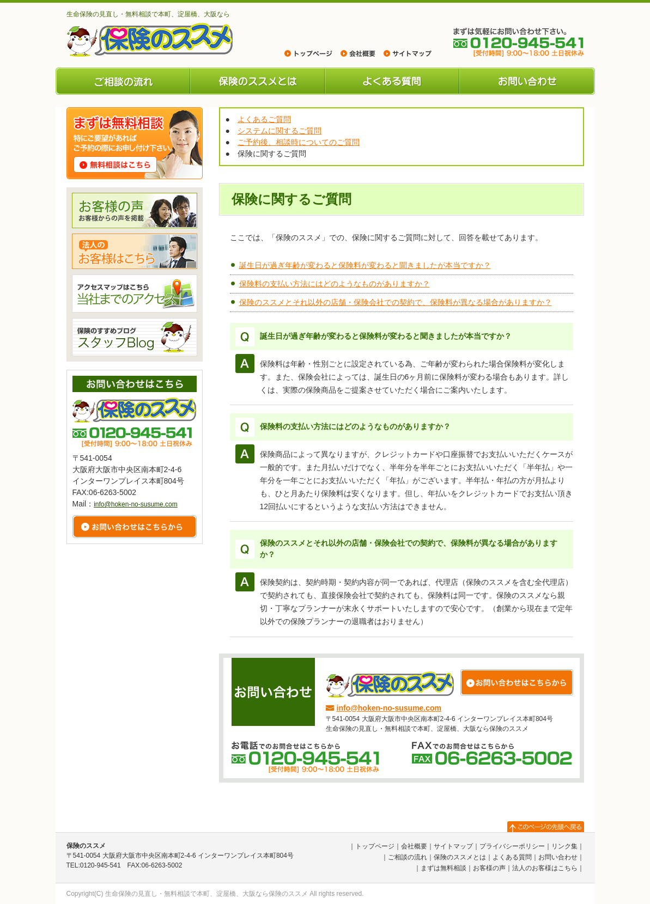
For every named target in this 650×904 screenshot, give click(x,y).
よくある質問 (392, 81)
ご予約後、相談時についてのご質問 (299, 142)
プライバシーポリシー (512, 846)
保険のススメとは (257, 81)
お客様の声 (489, 868)
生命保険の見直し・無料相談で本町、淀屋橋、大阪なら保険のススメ (206, 893)
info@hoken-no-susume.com (389, 708)
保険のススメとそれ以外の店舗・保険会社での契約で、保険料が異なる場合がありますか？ (395, 302)
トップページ (374, 846)
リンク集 (564, 846)
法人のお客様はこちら (545, 868)
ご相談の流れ (123, 81)
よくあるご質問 (264, 119)
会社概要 (414, 846)
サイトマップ (453, 846)
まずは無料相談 (443, 868)
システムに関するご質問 (279, 130)
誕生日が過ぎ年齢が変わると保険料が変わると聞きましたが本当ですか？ (365, 265)
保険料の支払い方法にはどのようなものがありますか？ (334, 283)
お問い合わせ (527, 81)
